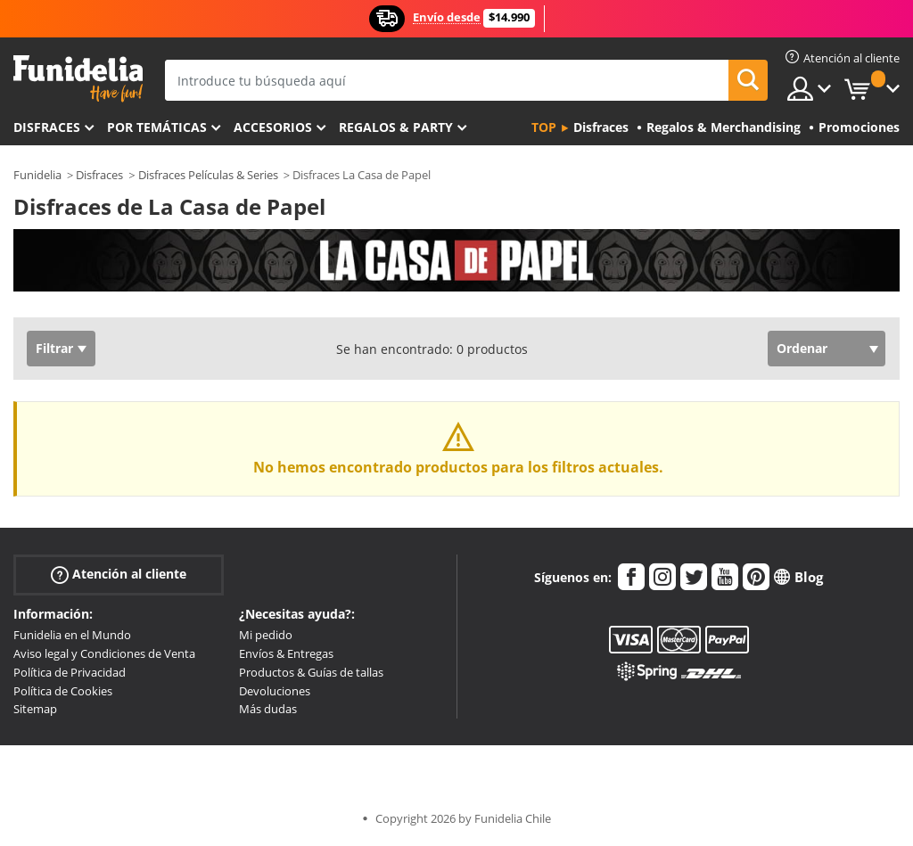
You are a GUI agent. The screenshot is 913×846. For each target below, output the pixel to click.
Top (543, 127)
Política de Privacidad (69, 672)
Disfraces (46, 127)
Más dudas (268, 709)
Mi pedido (265, 635)
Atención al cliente (118, 574)
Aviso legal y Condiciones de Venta (104, 653)
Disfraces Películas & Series (208, 175)
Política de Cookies (62, 691)
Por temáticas (157, 127)
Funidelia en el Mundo (72, 635)
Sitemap (35, 709)
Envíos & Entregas (286, 653)
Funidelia (37, 175)
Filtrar (54, 348)
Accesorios (273, 127)
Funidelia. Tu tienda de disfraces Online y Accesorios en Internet (78, 79)
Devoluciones (274, 691)
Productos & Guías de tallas (311, 672)
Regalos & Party (396, 127)
